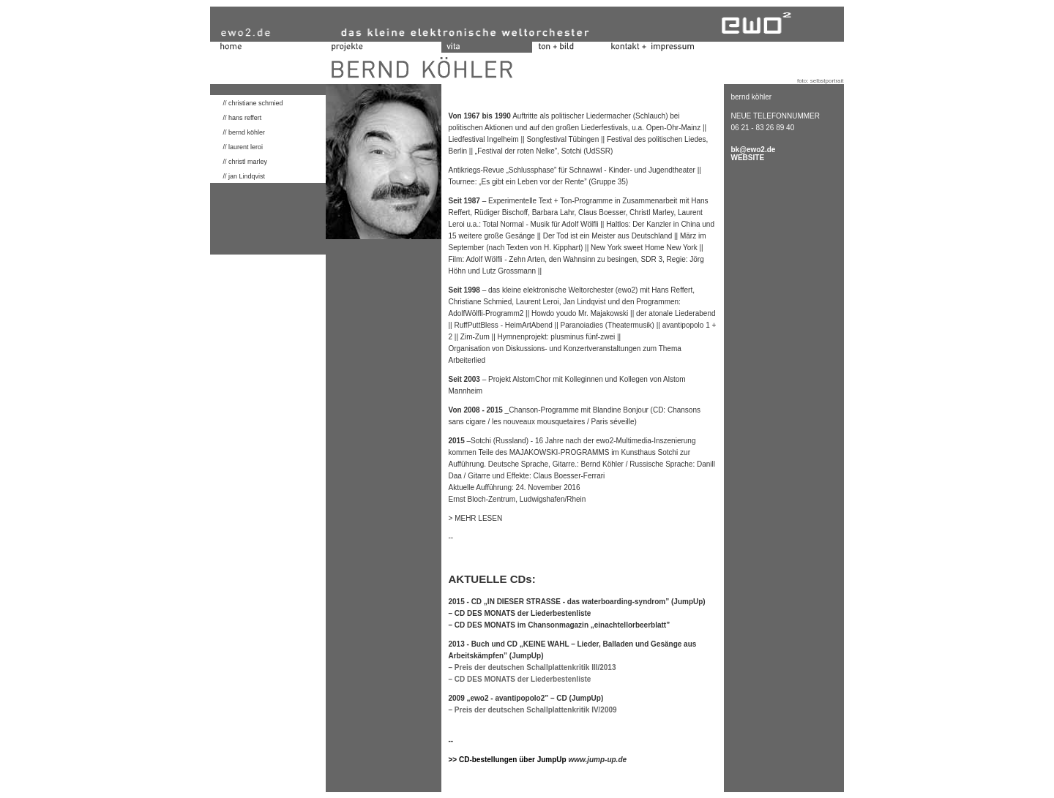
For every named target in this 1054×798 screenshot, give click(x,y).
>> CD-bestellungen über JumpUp (509, 760)
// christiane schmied (246, 103)
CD (561, 698)
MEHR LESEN (478, 518)
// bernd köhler (238, 132)
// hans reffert (236, 117)
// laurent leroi (243, 147)
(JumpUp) (526, 656)
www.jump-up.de (597, 760)
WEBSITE (748, 158)
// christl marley (239, 161)
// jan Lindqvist (238, 176)
